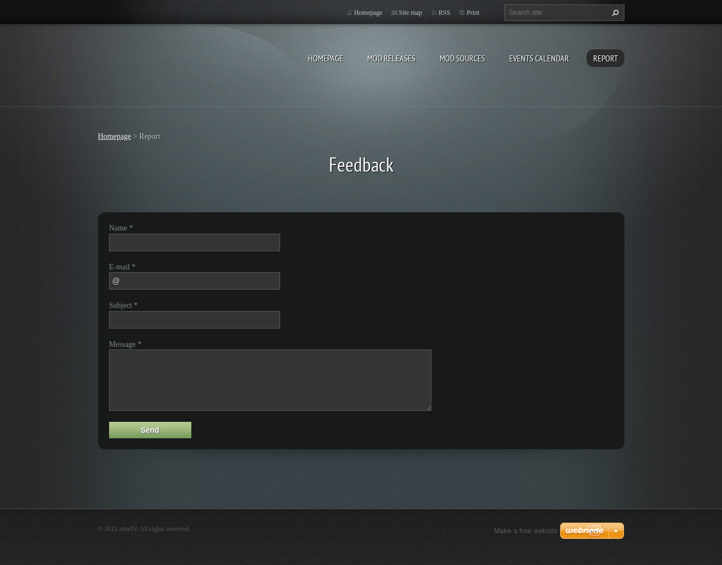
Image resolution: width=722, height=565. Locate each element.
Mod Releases (391, 58)
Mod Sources (462, 58)
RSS (444, 12)
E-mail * (122, 267)
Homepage (325, 58)
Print (473, 12)
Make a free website (526, 531)
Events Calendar (539, 58)
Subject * (123, 305)
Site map (410, 12)
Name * (121, 228)
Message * (125, 344)
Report (605, 58)
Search (614, 12)
